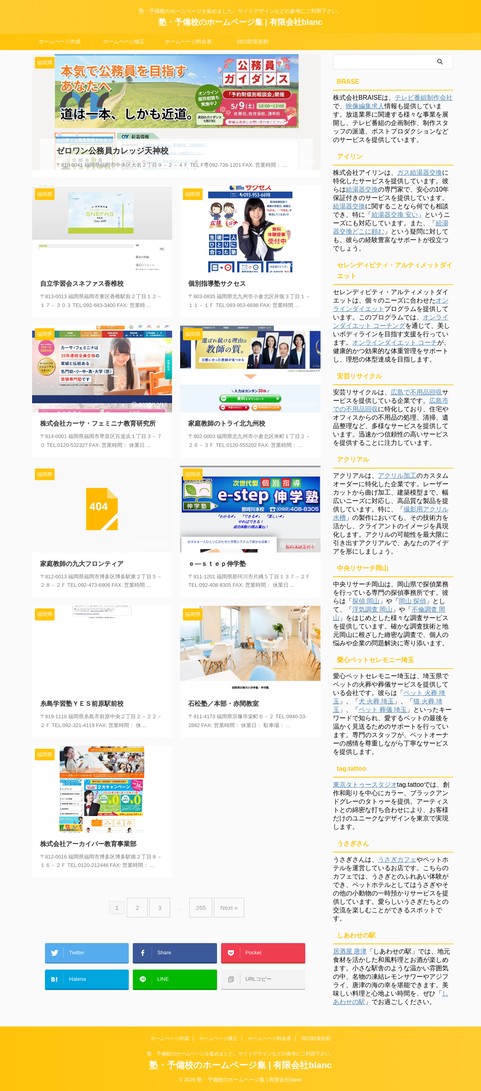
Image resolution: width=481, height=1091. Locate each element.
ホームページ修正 (124, 41)
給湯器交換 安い (394, 214)
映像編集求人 (365, 106)
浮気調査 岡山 (372, 609)
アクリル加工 (397, 475)
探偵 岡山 (366, 601)
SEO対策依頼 (252, 41)
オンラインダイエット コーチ (394, 342)
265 (199, 896)
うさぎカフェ (397, 859)
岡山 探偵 (412, 601)
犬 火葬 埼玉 (376, 701)
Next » (222, 896)
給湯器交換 (362, 189)
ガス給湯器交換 (419, 172)
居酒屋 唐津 (350, 951)
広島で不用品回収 (416, 392)
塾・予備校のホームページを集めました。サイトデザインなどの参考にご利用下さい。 (241, 1054)
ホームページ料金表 (188, 41)
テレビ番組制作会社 (424, 97)
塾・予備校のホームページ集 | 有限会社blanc (240, 22)
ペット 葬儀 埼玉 (383, 709)
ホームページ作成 (60, 41)
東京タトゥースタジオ (365, 784)
